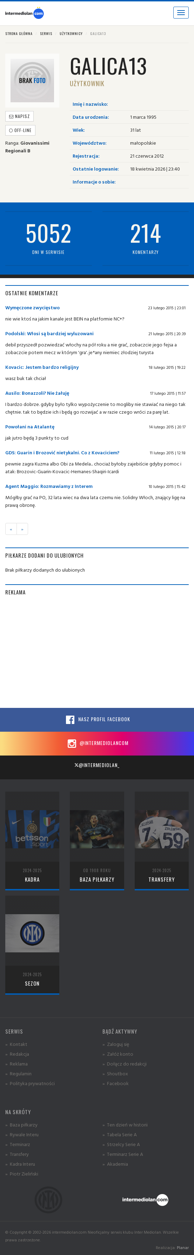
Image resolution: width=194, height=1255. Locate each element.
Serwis (46, 33)
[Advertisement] (97, 652)
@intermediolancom (97, 744)
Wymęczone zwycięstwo (32, 307)
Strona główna (19, 33)
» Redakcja (17, 1053)
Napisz (19, 116)
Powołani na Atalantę (29, 426)
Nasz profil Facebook (97, 720)
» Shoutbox (115, 1073)
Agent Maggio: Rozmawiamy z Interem (49, 486)
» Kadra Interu (20, 1163)
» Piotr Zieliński (21, 1173)
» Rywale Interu (22, 1134)
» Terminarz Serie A (122, 1154)
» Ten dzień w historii (125, 1124)
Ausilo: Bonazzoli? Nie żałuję (37, 393)
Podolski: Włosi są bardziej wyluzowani (49, 333)
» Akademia (115, 1163)
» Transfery (17, 1154)
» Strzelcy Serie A (121, 1144)
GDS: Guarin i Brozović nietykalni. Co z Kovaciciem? (62, 452)
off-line (20, 130)
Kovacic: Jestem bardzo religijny (42, 367)
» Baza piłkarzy (21, 1124)
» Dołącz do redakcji (124, 1063)
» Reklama (16, 1063)
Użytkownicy (71, 33)
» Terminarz (17, 1144)
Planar (183, 1247)
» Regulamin (18, 1073)
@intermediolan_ (97, 764)
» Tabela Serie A (119, 1134)
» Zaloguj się (115, 1044)
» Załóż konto (117, 1053)
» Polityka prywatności (30, 1083)
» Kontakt (16, 1044)
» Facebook (115, 1083)
